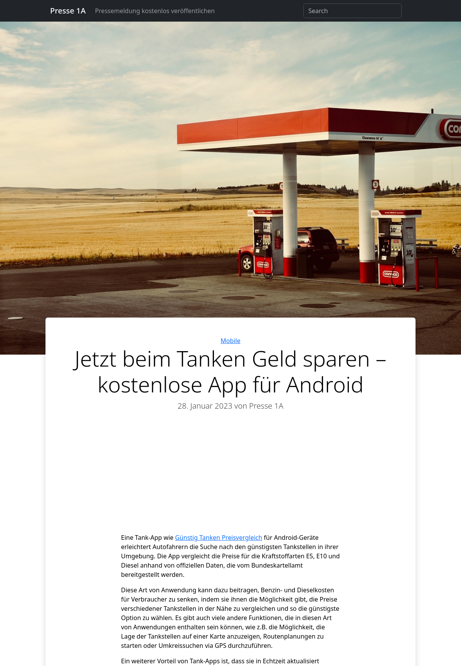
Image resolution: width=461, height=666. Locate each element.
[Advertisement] (230, 476)
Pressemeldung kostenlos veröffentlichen (155, 11)
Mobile (230, 340)
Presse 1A (68, 10)
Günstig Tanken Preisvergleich (218, 537)
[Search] (352, 10)
